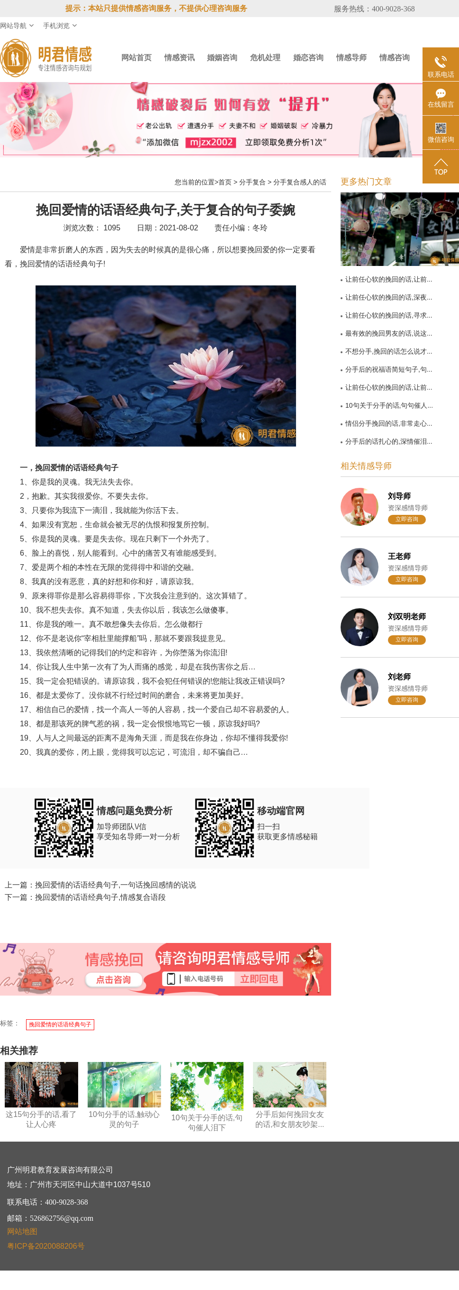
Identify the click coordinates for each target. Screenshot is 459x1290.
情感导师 (351, 58)
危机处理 (265, 58)
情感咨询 (394, 58)
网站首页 (136, 58)
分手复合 (252, 182)
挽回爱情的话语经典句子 (60, 1024)
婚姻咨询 (222, 58)
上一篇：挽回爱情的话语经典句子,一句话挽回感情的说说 (100, 885)
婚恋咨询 (308, 58)
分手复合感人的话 (299, 182)
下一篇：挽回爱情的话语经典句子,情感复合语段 (85, 897)
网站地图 (22, 1231)
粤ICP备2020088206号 (46, 1246)
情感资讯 (179, 58)
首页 (225, 182)
